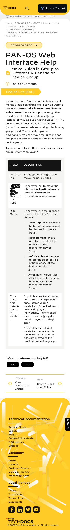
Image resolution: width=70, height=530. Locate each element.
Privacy (13, 490)
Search (12, 430)
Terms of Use (16, 498)
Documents (15, 501)
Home (9, 23)
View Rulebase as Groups (22, 29)
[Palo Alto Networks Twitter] (28, 511)
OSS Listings (16, 442)
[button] (67, 424)
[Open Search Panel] (28, 8)
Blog (11, 434)
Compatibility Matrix (20, 438)
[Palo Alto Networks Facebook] (12, 511)
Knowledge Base (18, 475)
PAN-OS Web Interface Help (43, 23)
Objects (12, 26)
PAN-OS (19, 23)
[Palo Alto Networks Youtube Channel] (36, 511)
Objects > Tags (27, 26)
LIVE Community (18, 471)
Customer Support (19, 468)
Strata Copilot (52, 8)
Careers (13, 464)
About (12, 460)
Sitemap (13, 445)
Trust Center (15, 494)
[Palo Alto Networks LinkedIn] (20, 511)
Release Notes (17, 427)
